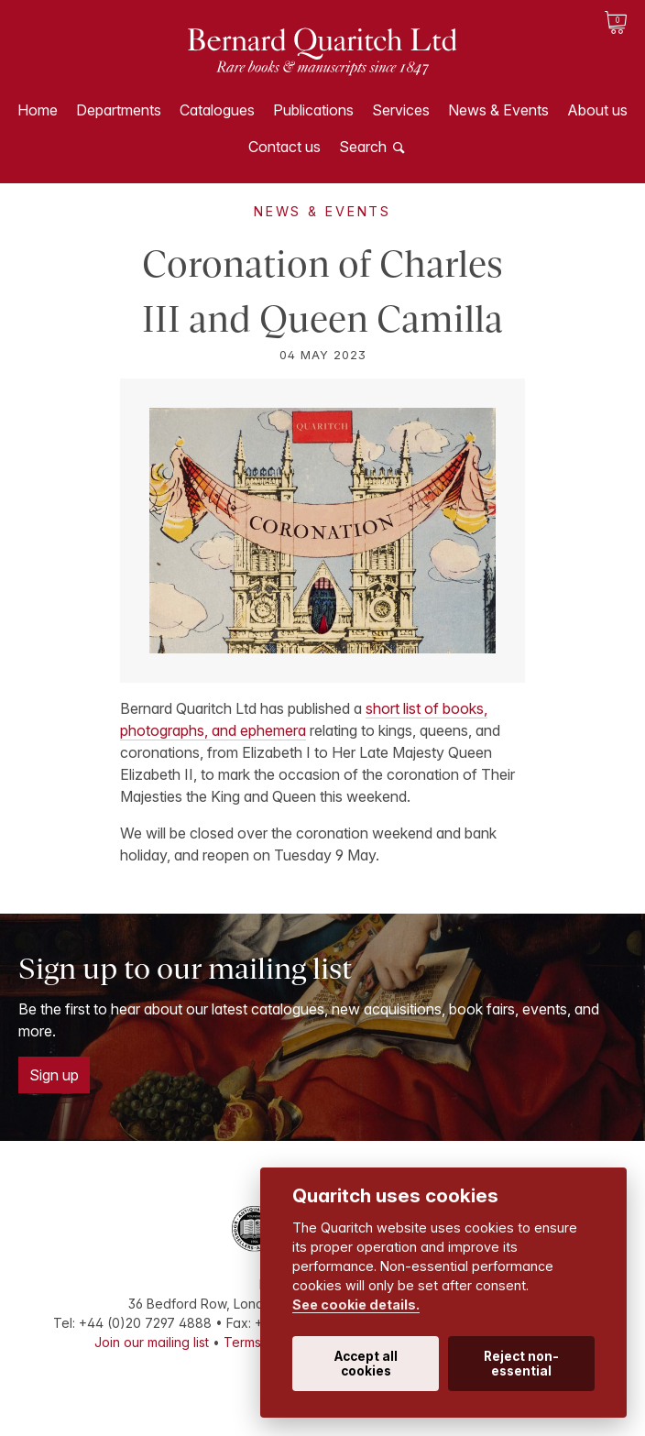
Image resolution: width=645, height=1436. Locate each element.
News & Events (498, 110)
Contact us (284, 146)
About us (597, 110)
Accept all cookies (366, 1363)
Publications (313, 110)
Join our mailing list (151, 1342)
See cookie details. (356, 1304)
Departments (118, 110)
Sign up (54, 1075)
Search (363, 146)
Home (37, 110)
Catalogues (217, 110)
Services (401, 110)
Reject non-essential (521, 1363)
